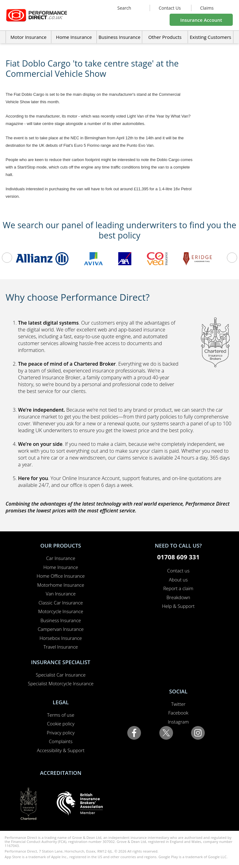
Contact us (178, 570)
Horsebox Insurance (61, 638)
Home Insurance (60, 567)
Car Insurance (60, 558)
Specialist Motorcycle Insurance (60, 683)
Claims (206, 8)
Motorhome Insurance (60, 585)
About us (178, 579)
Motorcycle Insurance (60, 611)
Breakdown (178, 597)
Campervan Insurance (61, 629)
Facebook (178, 713)
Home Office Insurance (61, 576)
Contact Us (170, 8)
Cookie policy (60, 723)
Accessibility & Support (61, 750)
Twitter (178, 704)
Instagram (178, 722)
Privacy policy (60, 732)
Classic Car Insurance (61, 602)
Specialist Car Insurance (61, 675)
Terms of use (60, 715)
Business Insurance (119, 37)
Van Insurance (61, 593)
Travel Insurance (61, 647)
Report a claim (178, 588)
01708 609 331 (178, 557)
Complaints (61, 741)
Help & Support (178, 606)
